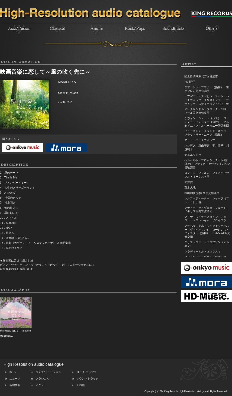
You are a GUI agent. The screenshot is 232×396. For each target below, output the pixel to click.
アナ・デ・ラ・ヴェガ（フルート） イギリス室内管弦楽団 (208, 209)
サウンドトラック (87, 378)
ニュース (14, 378)
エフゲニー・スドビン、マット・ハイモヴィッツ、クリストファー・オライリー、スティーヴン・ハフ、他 (206, 100)
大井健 (188, 182)
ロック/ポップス (86, 372)
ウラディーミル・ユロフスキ (202, 251)
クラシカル (42, 378)
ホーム (13, 372)
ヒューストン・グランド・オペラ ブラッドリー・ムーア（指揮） (208, 132)
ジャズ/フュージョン (48, 372)
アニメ (39, 385)
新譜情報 (14, 385)
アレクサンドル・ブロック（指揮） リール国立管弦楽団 (208, 110)
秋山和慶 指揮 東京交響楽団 (201, 193)
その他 (80, 385)
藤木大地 (190, 187)
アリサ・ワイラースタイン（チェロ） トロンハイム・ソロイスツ (205, 218)
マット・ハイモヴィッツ (199, 140)
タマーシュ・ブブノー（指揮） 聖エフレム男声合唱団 (206, 89)
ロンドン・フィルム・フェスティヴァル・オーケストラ (206, 174)
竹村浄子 (190, 82)
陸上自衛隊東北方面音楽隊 (201, 76)
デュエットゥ (192, 154)
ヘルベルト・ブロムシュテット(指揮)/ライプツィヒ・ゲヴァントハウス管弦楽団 (207, 164)
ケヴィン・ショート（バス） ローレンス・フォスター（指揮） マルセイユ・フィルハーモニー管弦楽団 (206, 122)
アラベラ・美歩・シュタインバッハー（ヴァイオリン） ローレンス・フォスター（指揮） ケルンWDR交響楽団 (207, 231)
